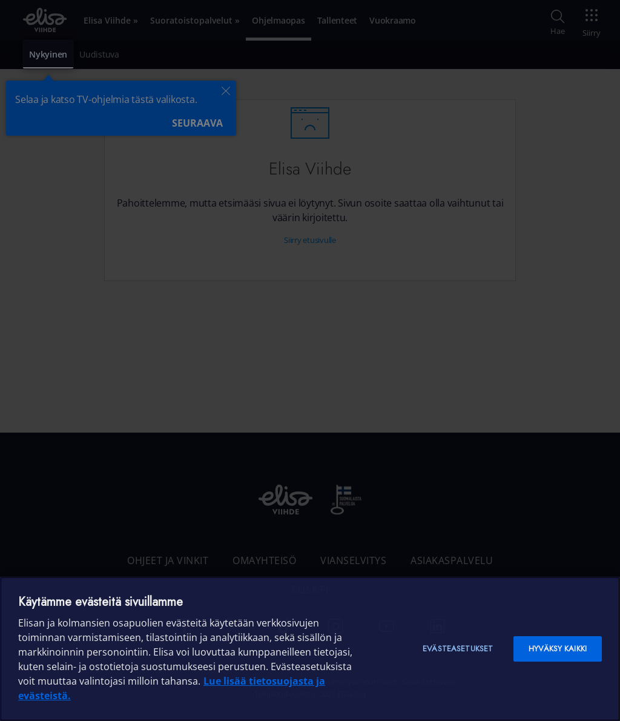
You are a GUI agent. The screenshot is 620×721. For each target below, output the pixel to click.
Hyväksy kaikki (558, 648)
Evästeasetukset (458, 648)
